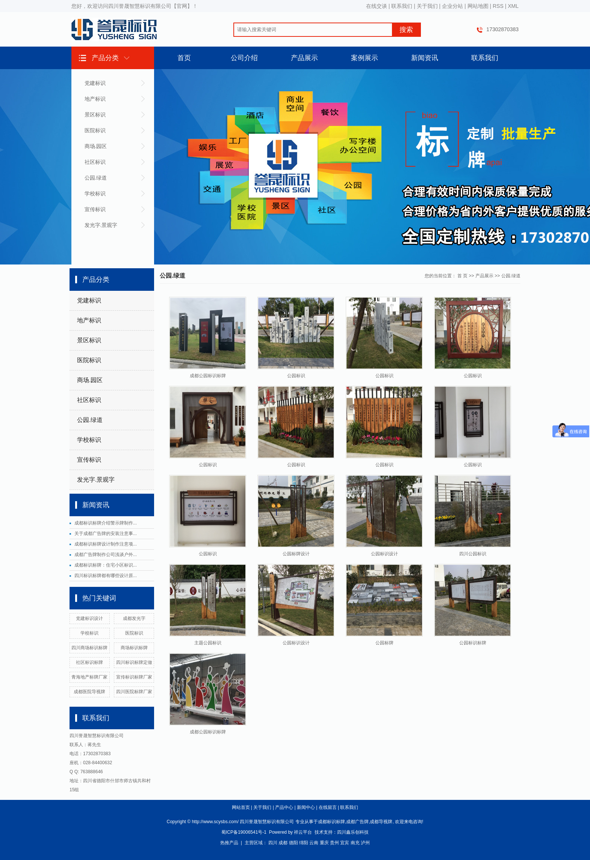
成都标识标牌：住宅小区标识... (105, 565)
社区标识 (95, 162)
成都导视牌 (381, 821)
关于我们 (427, 6)
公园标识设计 (384, 553)
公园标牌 (384, 642)
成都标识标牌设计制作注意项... (105, 544)
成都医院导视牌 (89, 691)
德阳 (293, 842)
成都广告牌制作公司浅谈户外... (105, 554)
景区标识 (95, 115)
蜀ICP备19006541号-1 (243, 832)
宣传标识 (95, 209)
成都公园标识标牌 (208, 375)
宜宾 (344, 842)
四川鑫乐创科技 (353, 832)
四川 (272, 842)
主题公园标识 (207, 642)
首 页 (462, 275)
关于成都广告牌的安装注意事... (105, 533)
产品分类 (105, 58)
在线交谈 (376, 6)
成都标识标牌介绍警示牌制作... (105, 523)
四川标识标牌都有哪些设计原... (105, 575)
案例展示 (364, 58)
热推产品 (229, 842)
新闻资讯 (424, 58)
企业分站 (452, 6)
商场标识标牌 (134, 647)
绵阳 (303, 842)
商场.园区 (96, 146)
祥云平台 (303, 832)
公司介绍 (244, 58)
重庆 (324, 842)
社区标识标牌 (89, 662)
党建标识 (95, 83)
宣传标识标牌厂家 (134, 677)
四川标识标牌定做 (134, 662)
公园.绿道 (96, 178)
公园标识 (296, 375)
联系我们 (401, 6)
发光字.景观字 (101, 225)
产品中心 (284, 807)
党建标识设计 (89, 618)
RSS (498, 6)
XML (513, 6)
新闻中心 (306, 807)
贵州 (334, 842)
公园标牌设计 (296, 553)
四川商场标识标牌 (89, 647)
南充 (355, 842)
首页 (184, 58)
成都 (282, 842)
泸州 (365, 842)
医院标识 (95, 130)
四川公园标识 (472, 553)
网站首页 (241, 807)
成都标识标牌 (331, 821)
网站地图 (478, 6)
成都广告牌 (357, 821)
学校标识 (95, 193)
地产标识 (95, 99)
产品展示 (304, 58)
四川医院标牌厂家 (134, 691)
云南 (313, 842)
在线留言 (328, 807)
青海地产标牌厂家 (89, 677)
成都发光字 (134, 618)
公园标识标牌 (472, 642)
